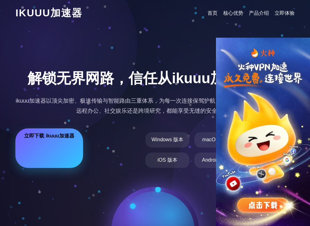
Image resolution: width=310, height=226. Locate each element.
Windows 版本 (167, 139)
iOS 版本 (167, 160)
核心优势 (233, 13)
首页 (213, 13)
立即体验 (285, 13)
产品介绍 (259, 13)
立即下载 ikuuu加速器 (49, 135)
